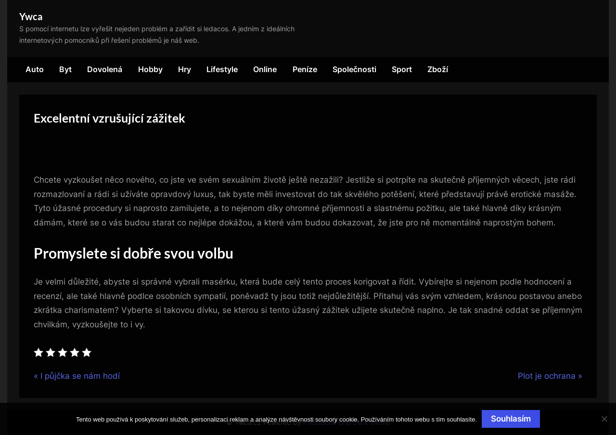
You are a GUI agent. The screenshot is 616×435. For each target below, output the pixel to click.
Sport (402, 69)
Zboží (437, 69)
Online (265, 69)
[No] (604, 418)
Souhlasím (511, 418)
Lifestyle (222, 69)
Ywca (30, 16)
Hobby (150, 69)
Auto (35, 69)
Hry (184, 69)
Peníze (305, 69)
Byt (65, 69)
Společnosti (354, 69)
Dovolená (104, 69)
